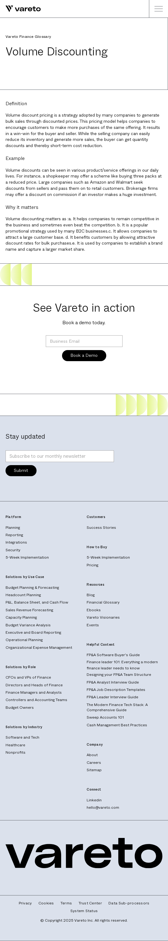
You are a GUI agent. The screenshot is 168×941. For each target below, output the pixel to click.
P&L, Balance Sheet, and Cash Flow (37, 602)
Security (13, 550)
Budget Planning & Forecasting (32, 587)
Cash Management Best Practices (117, 725)
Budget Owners (20, 707)
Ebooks (94, 610)
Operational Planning (24, 640)
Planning (13, 527)
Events (93, 625)
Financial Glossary (103, 602)
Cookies (46, 903)
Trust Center (90, 903)
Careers (94, 762)
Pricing (92, 565)
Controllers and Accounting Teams (36, 700)
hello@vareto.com (103, 807)
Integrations (16, 542)
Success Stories (101, 527)
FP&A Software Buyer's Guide (113, 655)
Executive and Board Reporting (33, 632)
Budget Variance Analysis (28, 625)
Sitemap (94, 770)
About (92, 755)
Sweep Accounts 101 (105, 717)
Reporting (14, 535)
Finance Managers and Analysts (34, 692)
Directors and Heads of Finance (34, 685)
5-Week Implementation (27, 557)
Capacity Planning (21, 617)
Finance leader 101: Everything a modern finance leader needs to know (122, 665)
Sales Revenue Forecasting (29, 610)
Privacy (25, 903)
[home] (20, 8)
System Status (84, 911)
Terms (66, 903)
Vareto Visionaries (103, 617)
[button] (158, 9)
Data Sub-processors (128, 903)
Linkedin (94, 800)
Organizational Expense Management (39, 647)
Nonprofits (15, 752)
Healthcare (15, 745)
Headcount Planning (23, 595)
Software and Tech (22, 737)
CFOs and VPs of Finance (28, 677)
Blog (91, 595)
